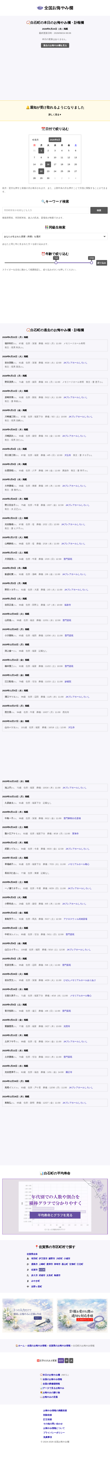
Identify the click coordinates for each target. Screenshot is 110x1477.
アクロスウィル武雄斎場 (75, 919)
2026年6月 (55, 139)
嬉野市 (52, 1258)
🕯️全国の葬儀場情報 (50, 1384)
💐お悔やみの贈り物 (50, 1392)
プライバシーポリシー (54, 1432)
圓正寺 (69, 1072)
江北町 (80, 1264)
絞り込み (101, 263)
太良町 (49, 1275)
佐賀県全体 (32, 1254)
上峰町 (42, 1264)
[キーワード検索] (45, 210)
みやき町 (35, 1281)
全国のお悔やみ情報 (37, 1345)
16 (48, 164)
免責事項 (47, 1437)
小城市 (67, 1258)
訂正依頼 (47, 1419)
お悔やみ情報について (54, 1428)
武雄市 (42, 1275)
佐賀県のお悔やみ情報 (59, 1345)
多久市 (34, 1275)
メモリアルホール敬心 (78, 864)
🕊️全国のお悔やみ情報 (51, 1379)
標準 (61, 1360)
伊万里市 (43, 1258)
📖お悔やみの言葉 (49, 1397)
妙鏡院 (68, 681)
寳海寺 (75, 833)
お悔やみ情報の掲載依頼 (55, 1410)
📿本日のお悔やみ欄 (50, 1375)
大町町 (59, 1258)
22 (41, 171)
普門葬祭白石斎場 (72, 818)
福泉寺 (67, 605)
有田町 (34, 1258)
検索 (99, 210)
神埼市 (57, 1264)
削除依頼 (47, 1415)
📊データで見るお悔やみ (52, 1388)
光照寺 (67, 1026)
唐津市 (49, 1264)
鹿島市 (34, 1264)
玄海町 (72, 1264)
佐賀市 (34, 1269)
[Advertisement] (55, 70)
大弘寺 (67, 455)
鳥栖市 (57, 1275)
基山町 (65, 1264)
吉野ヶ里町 (36, 1286)
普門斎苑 (68, 559)
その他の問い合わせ (53, 1423)
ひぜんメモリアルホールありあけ (80, 980)
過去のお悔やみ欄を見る (55, 45)
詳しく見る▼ (55, 114)
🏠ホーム (20, 1345)
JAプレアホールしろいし (76, 362)
